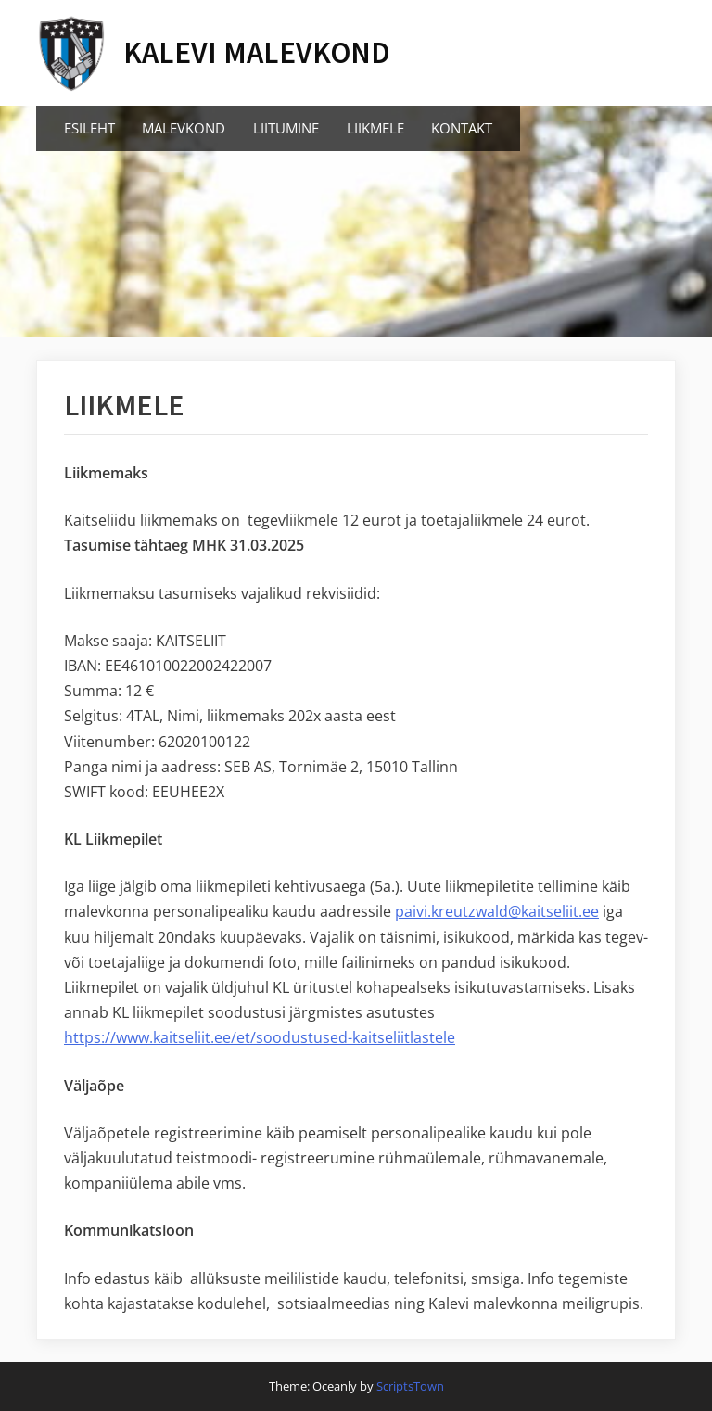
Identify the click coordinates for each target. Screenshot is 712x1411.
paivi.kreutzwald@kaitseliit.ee (497, 911)
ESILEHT (89, 128)
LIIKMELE (375, 128)
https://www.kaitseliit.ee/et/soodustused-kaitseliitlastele (259, 1037)
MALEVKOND (183, 128)
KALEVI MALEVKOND (256, 52)
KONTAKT (461, 128)
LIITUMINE (286, 128)
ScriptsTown (410, 1386)
